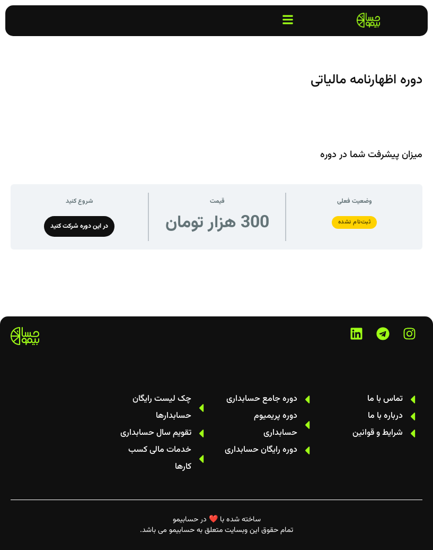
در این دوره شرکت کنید (79, 226)
